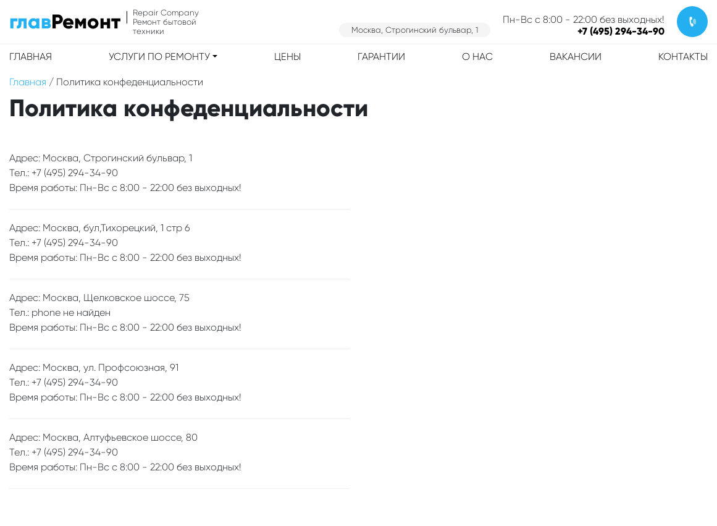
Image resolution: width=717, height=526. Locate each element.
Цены (287, 56)
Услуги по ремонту (159, 56)
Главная (30, 56)
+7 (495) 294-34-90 (621, 31)
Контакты (683, 56)
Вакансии (576, 56)
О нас (477, 56)
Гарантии (381, 56)
